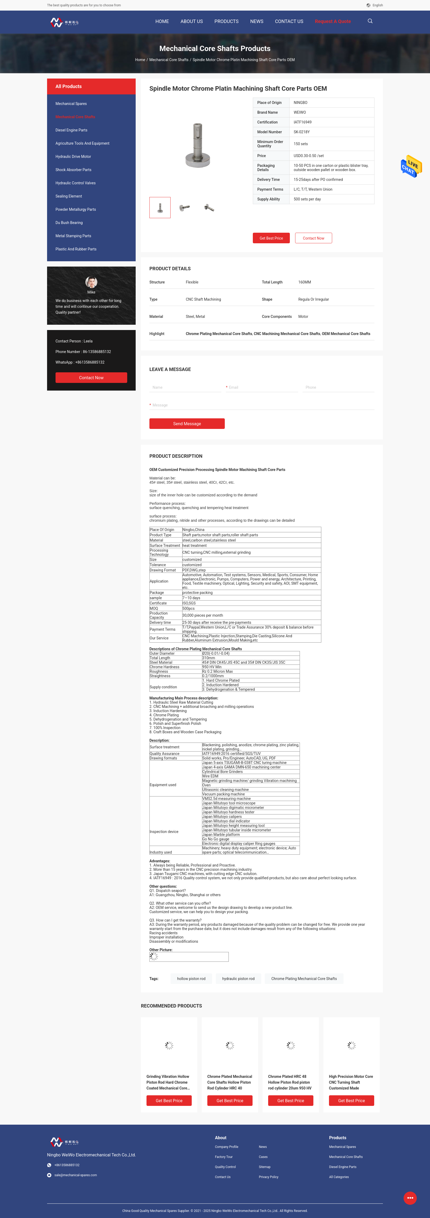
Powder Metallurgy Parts (76, 209)
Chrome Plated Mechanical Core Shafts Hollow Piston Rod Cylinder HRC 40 (229, 1082)
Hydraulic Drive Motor (73, 156)
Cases (263, 1157)
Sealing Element (69, 196)
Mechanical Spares (71, 104)
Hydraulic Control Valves (76, 183)
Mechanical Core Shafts (169, 60)
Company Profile (226, 1147)
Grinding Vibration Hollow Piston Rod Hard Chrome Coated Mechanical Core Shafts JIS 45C (168, 1082)
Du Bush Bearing (69, 223)
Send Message (187, 423)
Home (140, 60)
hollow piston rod (191, 979)
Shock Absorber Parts (74, 170)
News (263, 1147)
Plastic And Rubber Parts (76, 249)
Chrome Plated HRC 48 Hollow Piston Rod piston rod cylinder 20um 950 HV (290, 1082)
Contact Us (223, 1177)
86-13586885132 (97, 352)
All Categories (339, 1177)
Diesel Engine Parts (71, 130)
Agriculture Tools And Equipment (82, 143)
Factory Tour (224, 1157)
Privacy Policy (268, 1177)
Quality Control (225, 1167)
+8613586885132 (89, 362)
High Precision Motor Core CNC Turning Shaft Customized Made (351, 1082)
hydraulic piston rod (238, 979)
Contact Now (91, 377)
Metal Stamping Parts (73, 236)
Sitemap (265, 1167)
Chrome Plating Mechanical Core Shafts (304, 979)
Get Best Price (271, 238)
